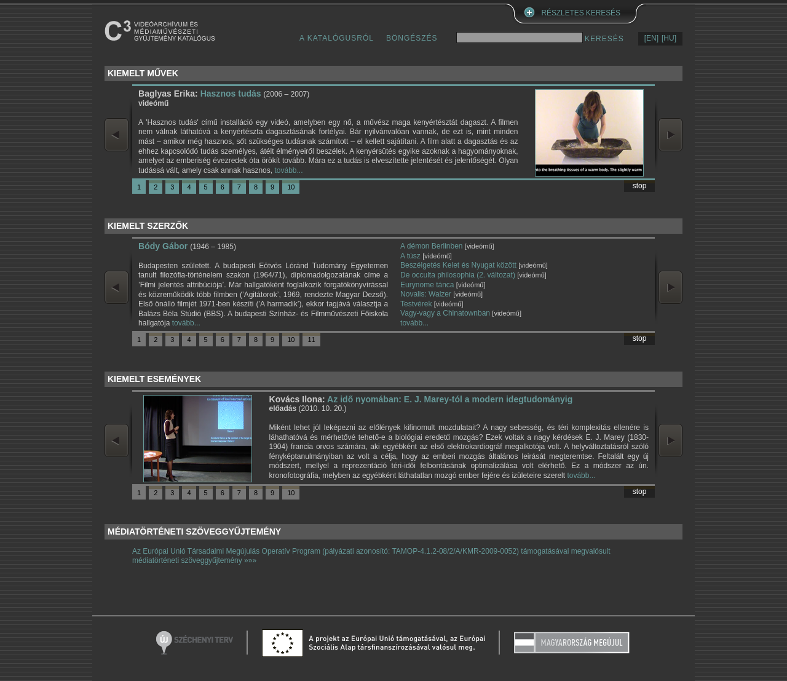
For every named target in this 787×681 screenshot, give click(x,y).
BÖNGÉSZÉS (412, 38)
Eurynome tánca (427, 285)
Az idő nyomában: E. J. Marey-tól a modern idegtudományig (449, 399)
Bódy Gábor (163, 246)
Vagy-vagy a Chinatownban (445, 313)
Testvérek (416, 304)
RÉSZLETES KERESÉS (581, 13)
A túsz (410, 256)
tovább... (288, 170)
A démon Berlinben (431, 246)
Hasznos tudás (230, 93)
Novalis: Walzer (425, 294)
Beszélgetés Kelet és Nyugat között (458, 265)
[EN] (651, 38)
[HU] (669, 38)
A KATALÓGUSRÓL (336, 38)
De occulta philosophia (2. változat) (457, 275)
